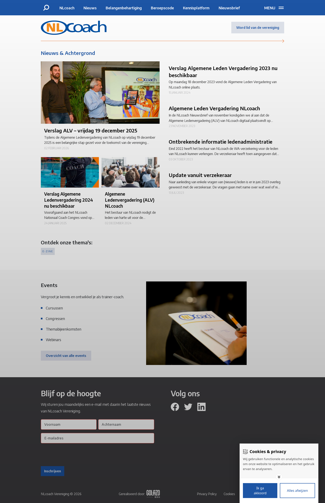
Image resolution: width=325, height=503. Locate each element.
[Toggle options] (279, 477)
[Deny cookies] (297, 490)
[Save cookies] (260, 490)
